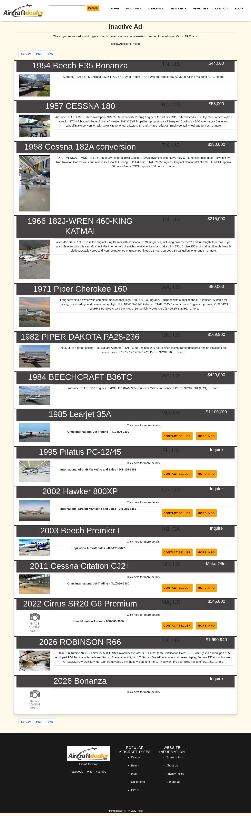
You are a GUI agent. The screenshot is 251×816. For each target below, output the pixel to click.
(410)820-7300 (120, 431)
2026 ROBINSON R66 (80, 642)
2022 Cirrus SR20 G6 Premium (80, 603)
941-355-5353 (127, 469)
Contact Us (173, 781)
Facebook (76, 771)
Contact (221, 8)
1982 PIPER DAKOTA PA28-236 (80, 336)
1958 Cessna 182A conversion (80, 146)
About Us (172, 765)
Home (115, 8)
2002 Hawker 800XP (80, 491)
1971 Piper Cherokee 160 (80, 288)
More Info (206, 436)
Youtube (101, 771)
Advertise (200, 8)
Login (239, 8)
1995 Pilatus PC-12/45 (80, 452)
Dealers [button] (155, 8)
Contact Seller (177, 436)
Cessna (136, 757)
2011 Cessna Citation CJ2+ (80, 566)
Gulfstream (138, 781)
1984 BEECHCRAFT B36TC (80, 377)
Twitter (89, 771)
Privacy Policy (175, 773)
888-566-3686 (115, 621)
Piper (134, 773)
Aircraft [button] (132, 8)
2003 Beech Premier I (80, 530)
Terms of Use (174, 757)
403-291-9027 (116, 548)
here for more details (147, 425)
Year (39, 53)
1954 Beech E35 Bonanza (80, 65)
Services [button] (177, 8)
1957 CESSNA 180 (80, 106)
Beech (135, 765)
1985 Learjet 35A (80, 414)
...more (219, 76)
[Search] (67, 8)
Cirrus (134, 790)
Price (49, 53)
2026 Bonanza (80, 681)
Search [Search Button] (93, 8)
